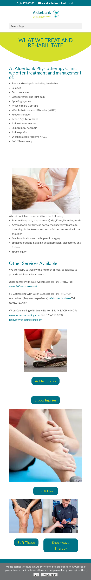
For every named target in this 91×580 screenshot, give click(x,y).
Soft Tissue (26, 542)
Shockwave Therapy (60, 545)
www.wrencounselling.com (24, 315)
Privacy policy (49, 575)
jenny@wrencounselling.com (25, 319)
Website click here (60, 298)
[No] (86, 571)
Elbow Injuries (45, 400)
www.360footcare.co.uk (23, 286)
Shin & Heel (46, 491)
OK (36, 575)
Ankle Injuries (45, 381)
